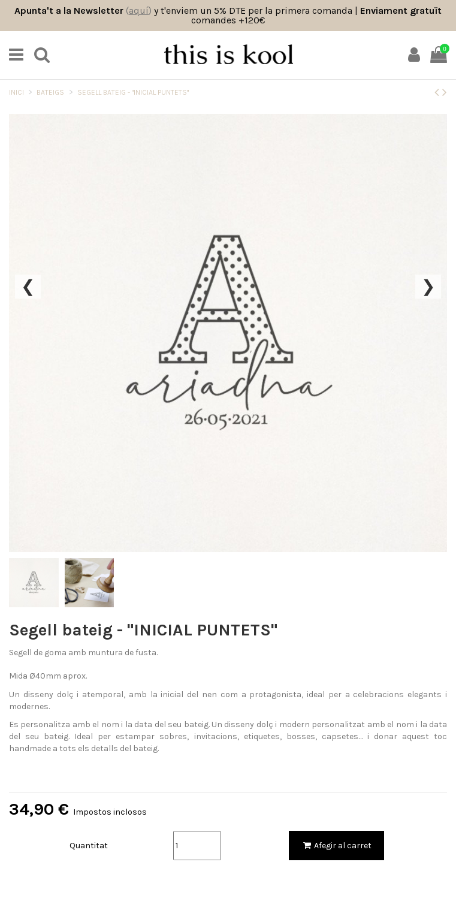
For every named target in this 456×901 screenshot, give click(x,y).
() (139, 10)
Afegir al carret (336, 845)
